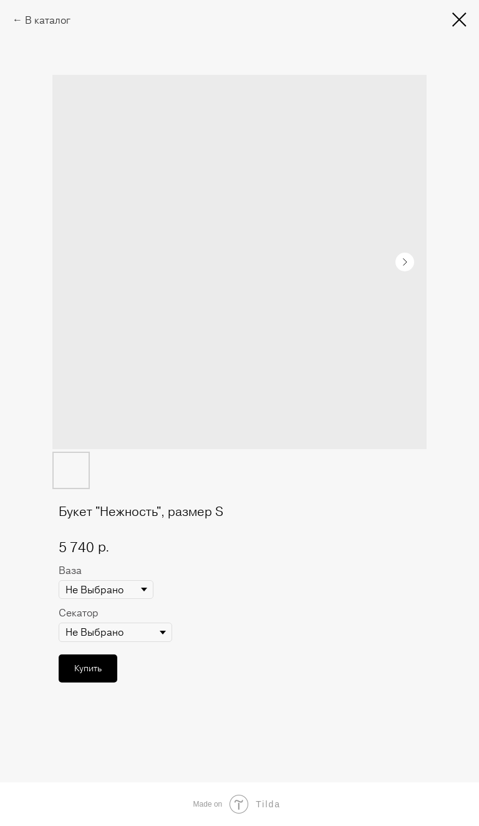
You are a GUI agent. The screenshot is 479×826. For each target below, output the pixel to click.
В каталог (47, 20)
